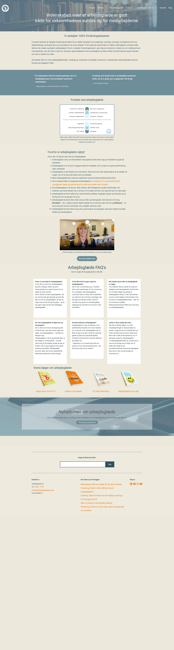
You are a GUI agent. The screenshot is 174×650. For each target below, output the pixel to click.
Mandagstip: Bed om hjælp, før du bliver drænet (101, 484)
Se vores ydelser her (87, 259)
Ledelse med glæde (73, 391)
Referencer (141, 8)
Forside (92, 8)
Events (129, 8)
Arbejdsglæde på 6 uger (128, 391)
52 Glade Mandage (101, 391)
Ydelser (101, 8)
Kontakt (163, 8)
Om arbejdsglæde (117, 8)
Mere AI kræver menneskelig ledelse (96, 503)
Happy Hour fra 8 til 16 (45, 391)
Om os (151, 8)
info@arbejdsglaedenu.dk (43, 490)
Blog (170, 8)
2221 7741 (39, 487)
